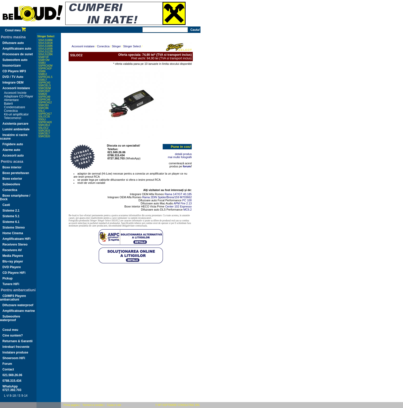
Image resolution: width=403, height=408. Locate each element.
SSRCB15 (44, 130)
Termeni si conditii (93, 405)
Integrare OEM (13, 82)
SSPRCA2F (45, 68)
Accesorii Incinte (15, 93)
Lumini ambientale (16, 129)
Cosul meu (15, 30)
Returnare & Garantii (18, 341)
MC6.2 (188, 209)
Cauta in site (114, 405)
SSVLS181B (45, 43)
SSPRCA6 (44, 99)
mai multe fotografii (180, 157)
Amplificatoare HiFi (17, 239)
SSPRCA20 (45, 122)
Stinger (116, 46)
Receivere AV (12, 250)
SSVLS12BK (45, 54)
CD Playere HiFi (14, 273)
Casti (6, 205)
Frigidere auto (13, 144)
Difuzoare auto (13, 43)
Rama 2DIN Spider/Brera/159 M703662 (167, 197)
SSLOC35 (44, 116)
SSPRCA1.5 (45, 77)
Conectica (11, 111)
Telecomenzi (12, 118)
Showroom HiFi (14, 358)
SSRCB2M (44, 88)
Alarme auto (11, 150)
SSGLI (42, 119)
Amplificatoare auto (17, 48)
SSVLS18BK (45, 40)
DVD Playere (12, 267)
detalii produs (183, 154)
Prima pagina (71, 405)
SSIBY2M (43, 60)
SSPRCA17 (45, 113)
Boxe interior (12, 167)
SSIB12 (42, 74)
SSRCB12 (44, 125)
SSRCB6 (43, 108)
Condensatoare (14, 107)
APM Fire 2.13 (183, 203)
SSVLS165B (45, 48)
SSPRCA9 (44, 96)
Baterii (8, 103)
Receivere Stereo (15, 244)
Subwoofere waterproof (10, 318)
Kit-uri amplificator (16, 114)
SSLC (41, 111)
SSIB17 (42, 79)
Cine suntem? (13, 335)
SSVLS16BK (45, 45)
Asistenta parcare (16, 123)
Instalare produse (15, 352)
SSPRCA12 (45, 102)
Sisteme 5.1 (11, 216)
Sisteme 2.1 (11, 210)
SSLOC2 (43, 127)
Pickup (8, 278)
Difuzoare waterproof (18, 305)
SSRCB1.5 (44, 85)
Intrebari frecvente (16, 347)
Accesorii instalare (16, 88)
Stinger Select (45, 36)
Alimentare (11, 100)
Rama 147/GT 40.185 (178, 194)
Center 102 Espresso (178, 206)
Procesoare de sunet (18, 54)
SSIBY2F (43, 57)
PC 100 (187, 200)
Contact (8, 369)
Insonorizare (12, 65)
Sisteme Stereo (14, 227)
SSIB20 (42, 94)
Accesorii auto (13, 155)
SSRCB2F (44, 91)
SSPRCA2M (45, 65)
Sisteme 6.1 (11, 222)
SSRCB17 (44, 133)
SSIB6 (41, 71)
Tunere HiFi (11, 284)
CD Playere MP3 (14, 71)
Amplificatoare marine (19, 311)
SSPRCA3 (44, 82)
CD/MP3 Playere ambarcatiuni (13, 297)
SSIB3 (41, 62)
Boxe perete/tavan (16, 173)
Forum (7, 364)
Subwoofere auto (15, 60)
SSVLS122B (45, 51)
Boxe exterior (12, 178)
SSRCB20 (44, 136)
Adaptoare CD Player (18, 96)
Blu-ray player (13, 261)
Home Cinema (13, 233)
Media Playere (13, 256)
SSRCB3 (43, 105)
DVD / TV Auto (13, 77)
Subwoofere (11, 184)
